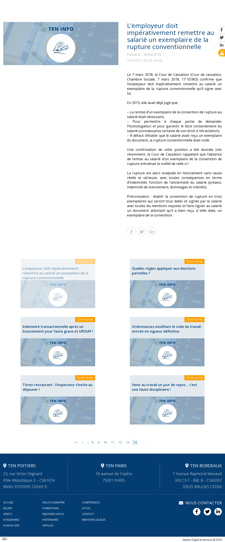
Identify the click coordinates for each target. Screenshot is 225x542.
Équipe (115, 8)
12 (120, 442)
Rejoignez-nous (191, 8)
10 (105, 442)
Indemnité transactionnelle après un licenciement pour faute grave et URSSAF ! (58, 329)
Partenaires (50, 520)
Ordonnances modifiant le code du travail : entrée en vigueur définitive (167, 329)
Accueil (42, 8)
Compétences (94, 8)
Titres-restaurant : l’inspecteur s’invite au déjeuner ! (57, 387)
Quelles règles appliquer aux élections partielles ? (164, 270)
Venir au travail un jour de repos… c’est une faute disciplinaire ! (164, 387)
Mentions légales (93, 520)
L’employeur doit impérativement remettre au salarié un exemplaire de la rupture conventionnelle (55, 273)
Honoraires (11, 520)
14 (135, 442)
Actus (153, 8)
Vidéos (168, 8)
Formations (135, 8)
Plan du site (11, 525)
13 (127, 442)
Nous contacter (203, 503)
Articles (47, 525)
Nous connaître (65, 8)
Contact (214, 8)
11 (112, 442)
